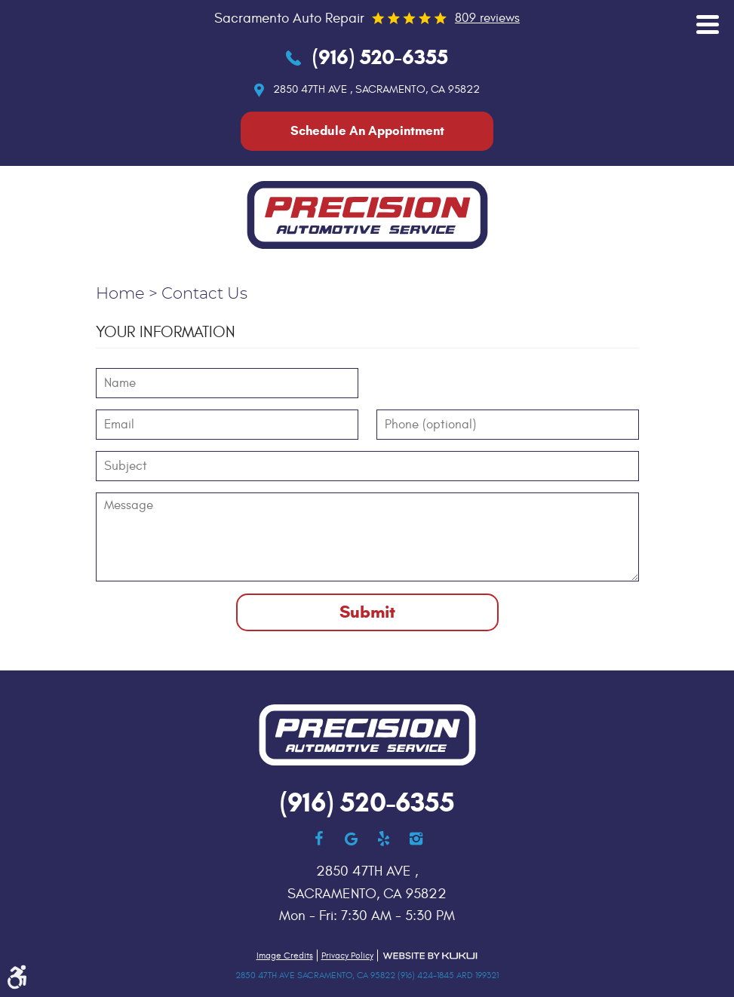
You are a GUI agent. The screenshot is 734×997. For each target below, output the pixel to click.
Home (120, 294)
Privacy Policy (347, 955)
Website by (430, 956)
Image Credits (284, 955)
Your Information (165, 332)
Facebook (318, 838)
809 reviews (487, 18)
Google (351, 838)
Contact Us (204, 294)
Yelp (383, 838)
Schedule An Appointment (367, 131)
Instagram (416, 838)
